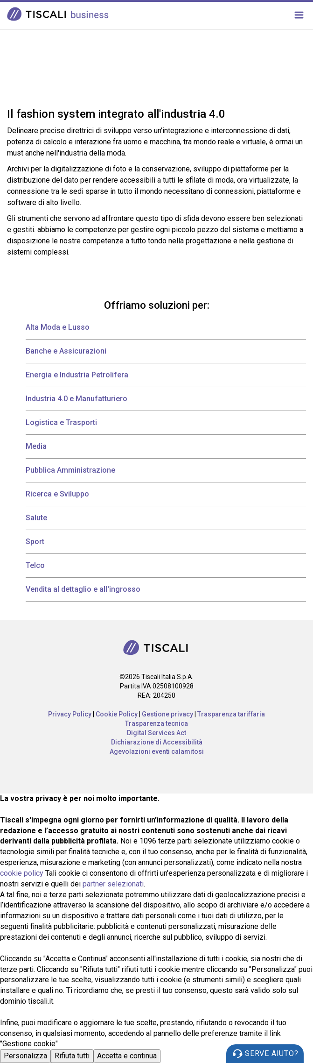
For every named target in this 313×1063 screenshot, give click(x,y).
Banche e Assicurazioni (66, 351)
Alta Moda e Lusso (58, 327)
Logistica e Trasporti (61, 422)
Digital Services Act (156, 733)
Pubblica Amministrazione (70, 470)
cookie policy (21, 873)
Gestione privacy (167, 714)
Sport (35, 541)
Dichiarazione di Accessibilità (156, 742)
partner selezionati (113, 883)
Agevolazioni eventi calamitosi (157, 751)
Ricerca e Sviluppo (57, 493)
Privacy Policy (69, 714)
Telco (35, 565)
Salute (36, 517)
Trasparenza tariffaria (231, 714)
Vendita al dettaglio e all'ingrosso (83, 589)
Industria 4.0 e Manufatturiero (76, 398)
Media (36, 446)
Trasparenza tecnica (156, 723)
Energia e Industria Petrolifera (77, 374)
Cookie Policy (117, 714)
